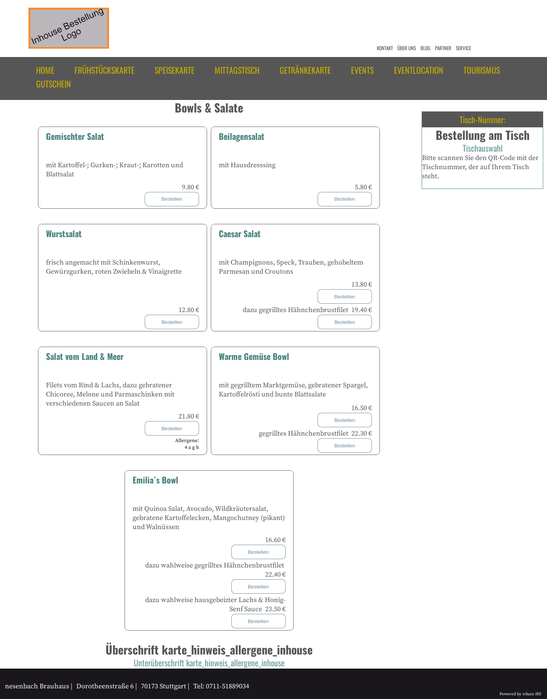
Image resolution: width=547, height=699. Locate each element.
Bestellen (171, 199)
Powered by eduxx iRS (520, 694)
